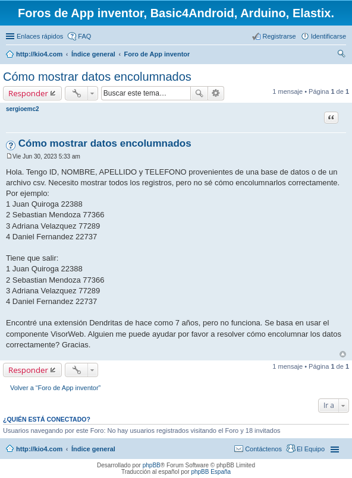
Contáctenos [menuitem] (263, 448)
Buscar (199, 93)
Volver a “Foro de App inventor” (55, 387)
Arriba (343, 354)
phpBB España (211, 471)
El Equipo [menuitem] (311, 448)
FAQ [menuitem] (84, 36)
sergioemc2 (22, 109)
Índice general (93, 448)
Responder (28, 93)
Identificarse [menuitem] (328, 36)
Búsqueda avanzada (216, 93)
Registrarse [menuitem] (279, 36)
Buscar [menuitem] (341, 55)
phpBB (152, 465)
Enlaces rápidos (40, 36)
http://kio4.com (39, 448)
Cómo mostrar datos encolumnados (97, 76)
